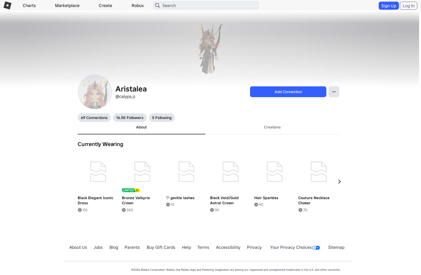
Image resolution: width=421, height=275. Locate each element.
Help (186, 247)
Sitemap (336, 247)
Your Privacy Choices (295, 247)
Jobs (98, 247)
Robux (138, 5)
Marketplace (67, 5)
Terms (203, 247)
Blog (113, 247)
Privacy (254, 247)
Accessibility (228, 247)
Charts (29, 5)
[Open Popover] (333, 91)
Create (105, 5)
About (141, 127)
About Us (78, 247)
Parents (132, 247)
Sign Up (388, 5)
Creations (272, 127)
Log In (409, 5)
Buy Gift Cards (161, 247)
